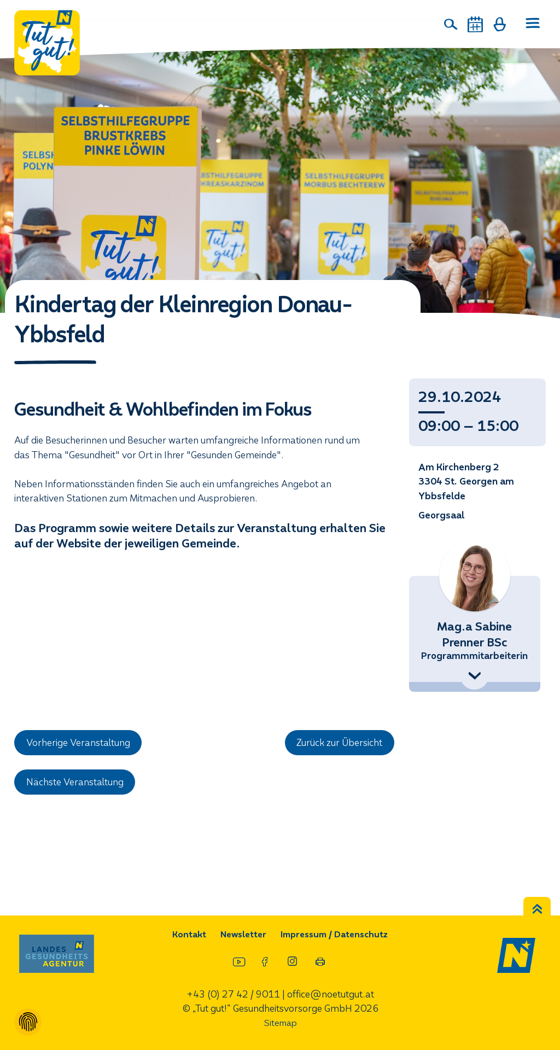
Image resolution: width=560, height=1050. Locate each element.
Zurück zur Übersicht (340, 743)
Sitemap (280, 1023)
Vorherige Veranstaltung (79, 743)
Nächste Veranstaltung (75, 783)
